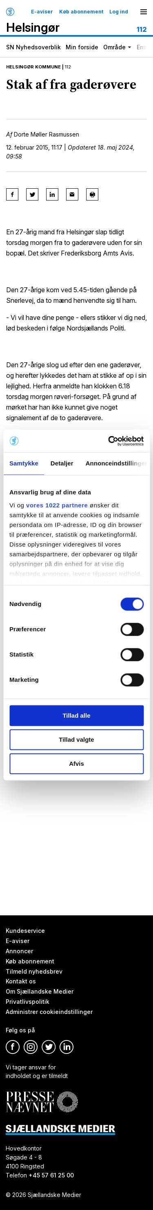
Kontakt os (21, 981)
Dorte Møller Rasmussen (46, 134)
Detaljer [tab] (62, 463)
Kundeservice (25, 930)
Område (114, 47)
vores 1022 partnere (57, 505)
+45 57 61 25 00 (51, 1175)
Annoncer (19, 951)
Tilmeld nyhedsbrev (34, 971)
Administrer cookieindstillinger (49, 1011)
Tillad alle (76, 715)
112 (68, 67)
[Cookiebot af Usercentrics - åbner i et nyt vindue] (109, 441)
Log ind (118, 12)
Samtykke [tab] (23, 463)
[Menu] (143, 11)
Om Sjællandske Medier (39, 991)
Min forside (82, 47)
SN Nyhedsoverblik (33, 47)
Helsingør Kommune (33, 67)
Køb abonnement (81, 12)
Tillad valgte (76, 739)
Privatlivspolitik (27, 1001)
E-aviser (42, 12)
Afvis (76, 763)
